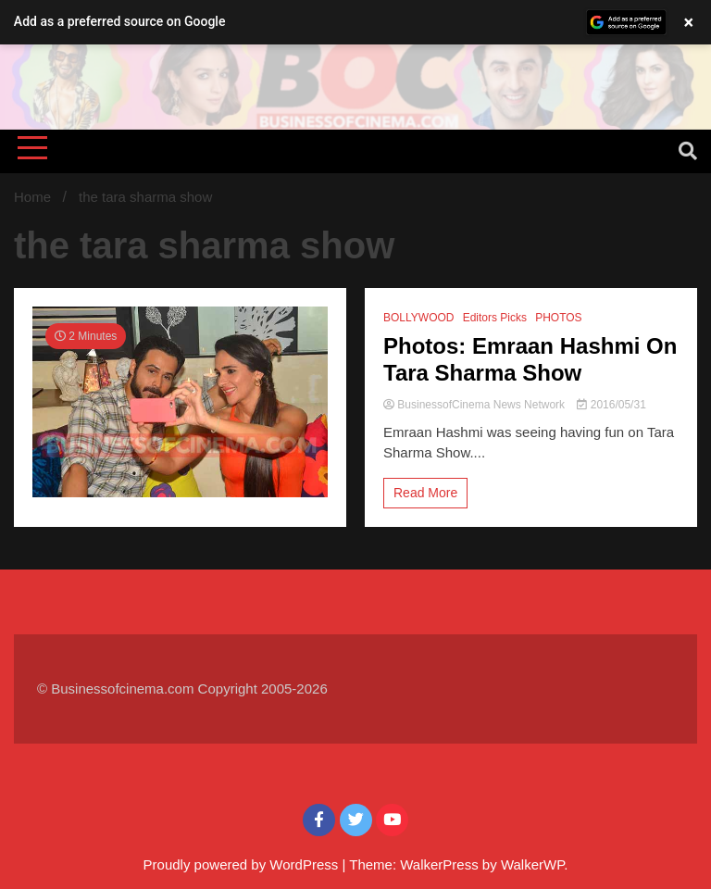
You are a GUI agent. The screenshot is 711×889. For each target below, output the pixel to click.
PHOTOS (558, 317)
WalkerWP (532, 864)
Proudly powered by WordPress (243, 864)
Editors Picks (495, 317)
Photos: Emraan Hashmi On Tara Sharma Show (530, 359)
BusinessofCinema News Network (475, 404)
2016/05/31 (611, 404)
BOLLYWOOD (418, 317)
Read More (425, 492)
